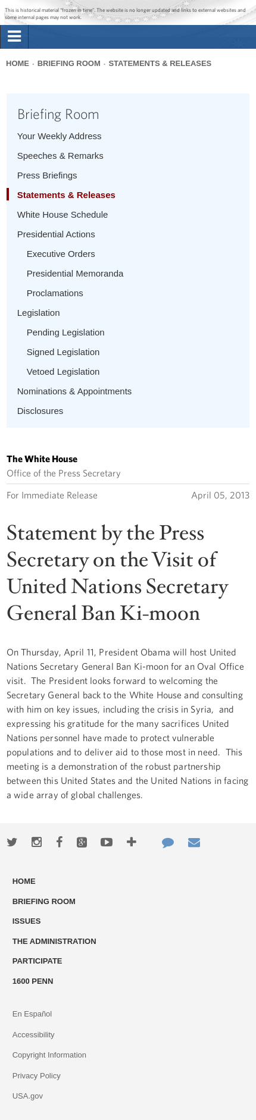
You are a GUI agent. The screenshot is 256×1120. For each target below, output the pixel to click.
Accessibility (34, 1034)
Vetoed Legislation (63, 371)
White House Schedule (62, 214)
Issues (27, 921)
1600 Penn (33, 981)
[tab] (14, 37)
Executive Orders (61, 254)
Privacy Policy (37, 1075)
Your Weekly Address (59, 136)
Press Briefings (47, 175)
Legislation (38, 313)
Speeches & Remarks (60, 155)
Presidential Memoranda (75, 273)
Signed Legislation (63, 352)
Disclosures (40, 411)
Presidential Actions (56, 234)
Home (17, 63)
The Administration (54, 941)
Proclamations (55, 293)
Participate (38, 960)
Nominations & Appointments (74, 391)
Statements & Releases (159, 63)
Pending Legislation (66, 332)
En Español (32, 1013)
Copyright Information (49, 1054)
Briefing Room (69, 63)
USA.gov (28, 1095)
